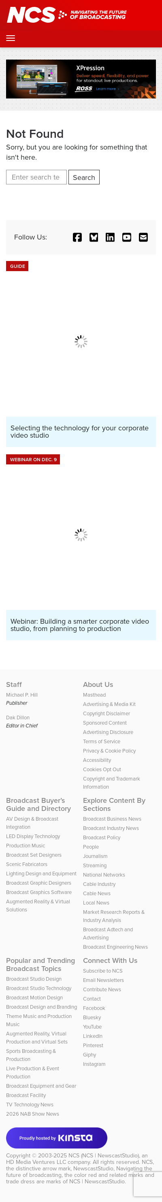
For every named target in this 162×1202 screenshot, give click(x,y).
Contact (92, 999)
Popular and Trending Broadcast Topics (40, 964)
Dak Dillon (18, 717)
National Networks (104, 875)
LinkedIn (92, 1036)
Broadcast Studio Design (34, 979)
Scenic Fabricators (26, 864)
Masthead (94, 695)
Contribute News (102, 989)
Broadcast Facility (26, 1095)
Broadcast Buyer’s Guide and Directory (38, 804)
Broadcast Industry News (111, 828)
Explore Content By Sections (114, 804)
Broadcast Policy (101, 837)
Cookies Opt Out (102, 769)
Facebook (94, 1008)
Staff (14, 684)
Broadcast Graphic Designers (38, 883)
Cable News (97, 893)
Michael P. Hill (22, 695)
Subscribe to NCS (103, 971)
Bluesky (92, 1017)
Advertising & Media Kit (109, 704)
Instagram (94, 1064)
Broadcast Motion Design (34, 997)
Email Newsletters (103, 980)
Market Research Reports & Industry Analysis (114, 916)
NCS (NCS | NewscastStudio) (103, 1155)
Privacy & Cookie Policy (109, 751)
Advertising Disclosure (108, 732)
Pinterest (93, 1045)
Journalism (95, 856)
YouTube (92, 1027)
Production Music (25, 845)
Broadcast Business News (112, 819)
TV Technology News (29, 1104)
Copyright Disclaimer (106, 713)
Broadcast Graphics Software (39, 892)
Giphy (89, 1055)
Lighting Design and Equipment (41, 873)
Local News (96, 903)
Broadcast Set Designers (34, 855)
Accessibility (97, 760)
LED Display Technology (33, 836)
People (91, 847)
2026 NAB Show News (32, 1114)
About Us (98, 684)
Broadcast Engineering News (115, 947)
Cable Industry (99, 884)
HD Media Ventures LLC (36, 1162)
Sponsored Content (105, 723)
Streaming (95, 865)
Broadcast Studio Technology (38, 988)
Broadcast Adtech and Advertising (108, 933)
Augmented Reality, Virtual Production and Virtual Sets (37, 1038)
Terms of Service (101, 741)
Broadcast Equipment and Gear (41, 1086)
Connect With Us (110, 960)
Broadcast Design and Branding (41, 1007)
